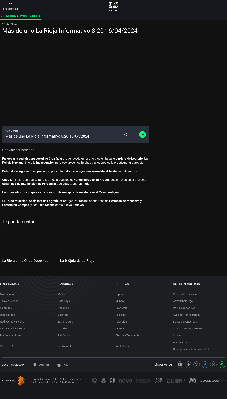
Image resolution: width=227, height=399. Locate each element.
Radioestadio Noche (14, 318)
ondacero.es (10, 6)
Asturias (65, 325)
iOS (62, 365)
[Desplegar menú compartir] (125, 134)
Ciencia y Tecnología (129, 332)
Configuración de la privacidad (193, 346)
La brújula (8, 305)
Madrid (64, 291)
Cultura (121, 325)
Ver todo (8, 343)
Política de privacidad (187, 291)
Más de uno (9, 291)
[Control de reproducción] (142, 134)
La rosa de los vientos (15, 325)
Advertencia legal (185, 298)
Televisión (123, 318)
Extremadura (67, 318)
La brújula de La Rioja (77, 261)
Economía (123, 305)
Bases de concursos (187, 318)
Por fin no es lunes (13, 332)
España (121, 291)
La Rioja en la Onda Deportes (25, 261)
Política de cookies (186, 305)
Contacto (180, 332)
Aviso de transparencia (188, 312)
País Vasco (66, 332)
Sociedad (122, 312)
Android (41, 365)
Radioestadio (10, 312)
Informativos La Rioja (20, 16)
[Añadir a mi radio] (132, 134)
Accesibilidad (183, 339)
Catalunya (66, 298)
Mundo (121, 298)
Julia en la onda (11, 298)
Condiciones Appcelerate (189, 325)
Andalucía (65, 305)
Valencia (65, 312)
